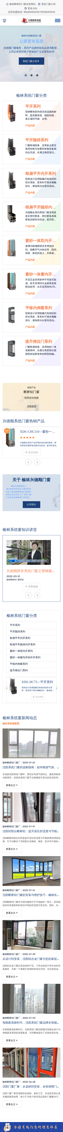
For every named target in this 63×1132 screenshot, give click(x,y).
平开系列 (33, 106)
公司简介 (31, 504)
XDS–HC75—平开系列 (37, 682)
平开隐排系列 (36, 140)
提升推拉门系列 (38, 341)
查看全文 (12, 785)
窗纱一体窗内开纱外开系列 (40, 274)
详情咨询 (31, 406)
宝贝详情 (31, 452)
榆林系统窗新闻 (11, 723)
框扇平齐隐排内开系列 (40, 207)
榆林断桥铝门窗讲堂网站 (21, 4)
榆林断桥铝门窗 (10, 762)
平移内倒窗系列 (38, 308)
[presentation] (28, 462)
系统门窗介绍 (47, 4)
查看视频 (31, 586)
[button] (26, 75)
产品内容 (30, 125)
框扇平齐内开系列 (40, 174)
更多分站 (30, 8)
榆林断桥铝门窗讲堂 (15, 580)
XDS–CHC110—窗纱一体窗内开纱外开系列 (37, 432)
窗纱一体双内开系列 (40, 241)
